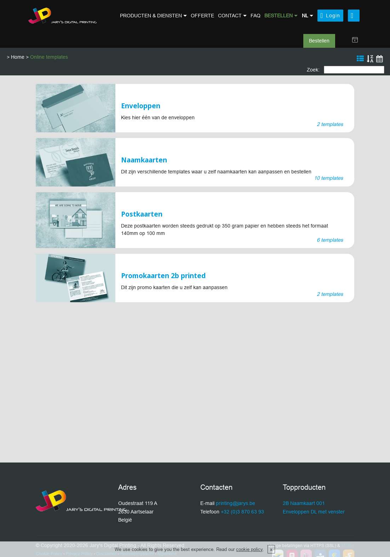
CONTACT (230, 15)
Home (17, 57)
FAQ (255, 15)
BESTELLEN (278, 15)
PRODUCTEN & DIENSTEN (151, 15)
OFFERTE (202, 15)
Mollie (347, 545)
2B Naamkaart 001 (304, 503)
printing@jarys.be (235, 503)
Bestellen (319, 41)
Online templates (49, 57)
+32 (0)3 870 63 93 (242, 512)
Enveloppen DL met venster (314, 512)
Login (330, 15)
